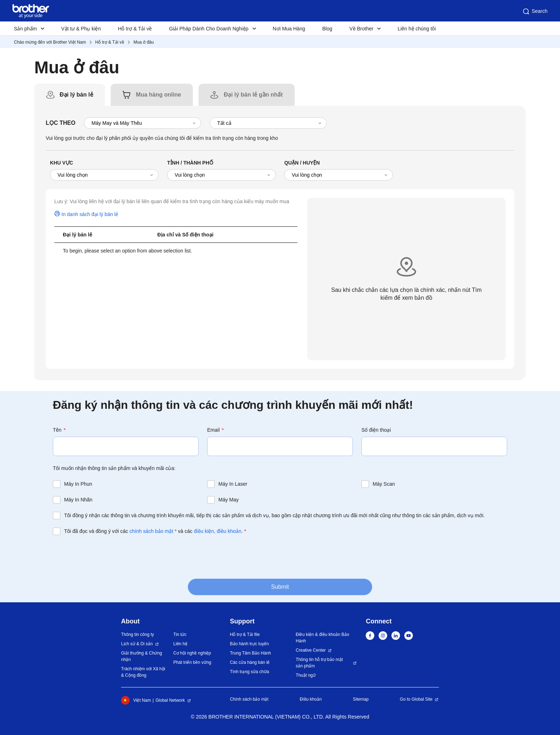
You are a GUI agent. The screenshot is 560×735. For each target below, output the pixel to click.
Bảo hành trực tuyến (249, 643)
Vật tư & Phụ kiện (81, 28)
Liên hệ (180, 643)
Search (535, 11)
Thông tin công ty (137, 634)
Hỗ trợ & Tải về (135, 28)
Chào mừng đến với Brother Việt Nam (50, 42)
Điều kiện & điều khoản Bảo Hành (322, 637)
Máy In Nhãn (78, 500)
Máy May (229, 500)
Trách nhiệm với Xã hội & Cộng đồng (143, 672)
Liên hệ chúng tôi (417, 28)
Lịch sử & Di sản (137, 643)
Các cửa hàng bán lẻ (250, 662)
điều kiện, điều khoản (217, 531)
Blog (327, 28)
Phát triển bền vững (192, 662)
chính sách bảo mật (151, 531)
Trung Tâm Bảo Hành (250, 653)
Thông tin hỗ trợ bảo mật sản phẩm (319, 662)
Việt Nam (136, 700)
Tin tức (179, 634)
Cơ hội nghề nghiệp (192, 653)
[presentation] (107, 556)
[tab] (76, 94)
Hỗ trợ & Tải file (245, 634)
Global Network (170, 700)
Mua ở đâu (144, 42)
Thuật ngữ (306, 675)
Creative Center (311, 650)
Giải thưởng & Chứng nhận (141, 656)
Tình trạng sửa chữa (249, 671)
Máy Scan (384, 484)
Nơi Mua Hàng (289, 28)
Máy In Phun (78, 484)
